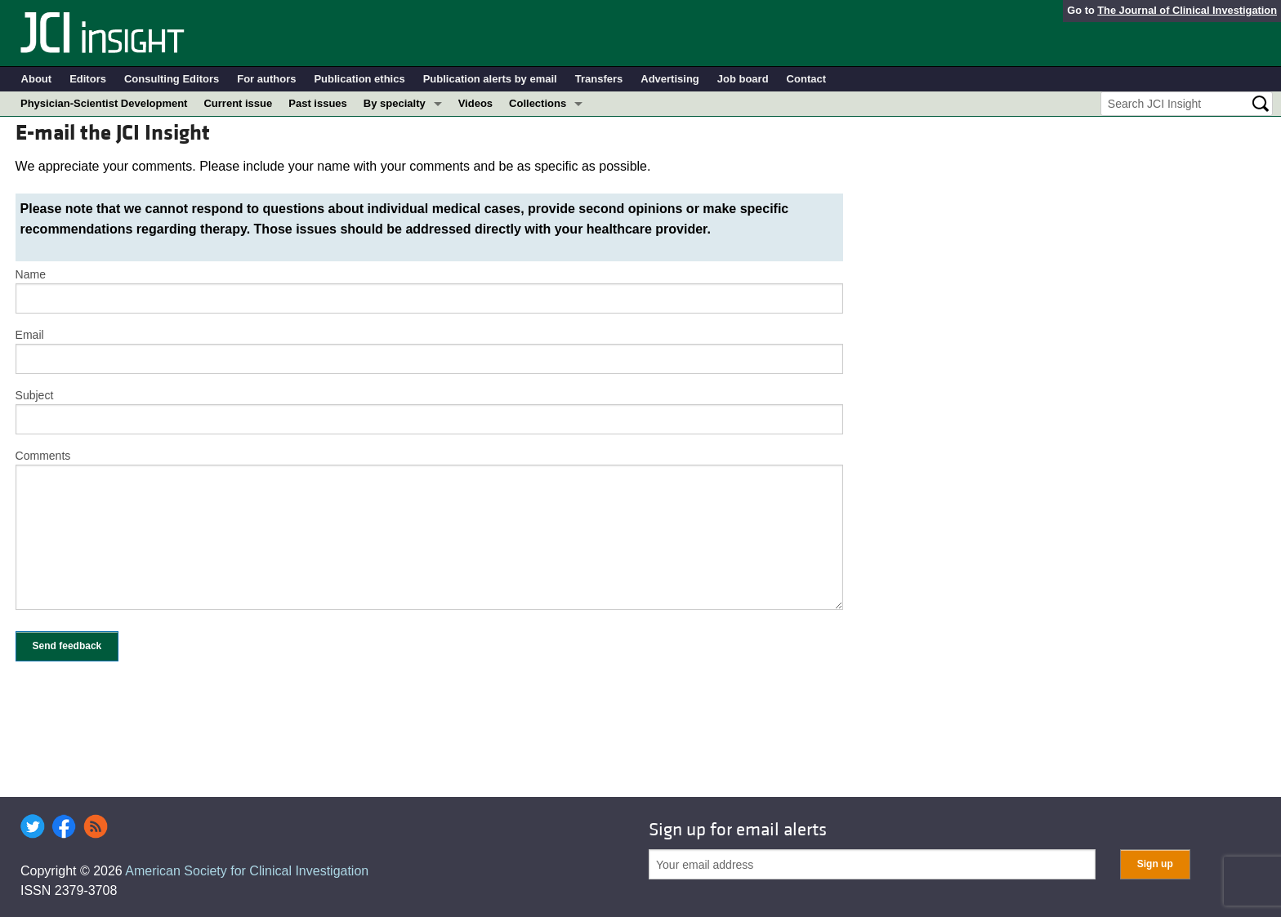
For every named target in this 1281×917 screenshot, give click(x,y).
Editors (87, 79)
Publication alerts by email (490, 79)
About (36, 79)
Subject (35, 395)
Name (31, 274)
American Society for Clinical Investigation (246, 871)
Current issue (237, 103)
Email (30, 334)
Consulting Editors (171, 79)
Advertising (669, 79)
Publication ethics (359, 79)
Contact (806, 79)
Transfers (599, 79)
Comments (43, 455)
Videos (475, 103)
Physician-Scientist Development (103, 103)
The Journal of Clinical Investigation (1187, 10)
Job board (743, 79)
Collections (537, 103)
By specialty (395, 103)
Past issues (317, 103)
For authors (266, 79)
